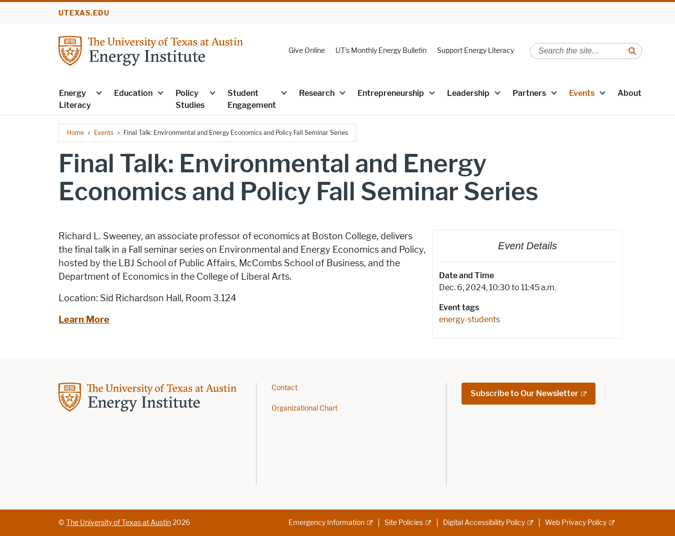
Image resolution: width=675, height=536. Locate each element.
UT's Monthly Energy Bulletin (381, 50)
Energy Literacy (75, 99)
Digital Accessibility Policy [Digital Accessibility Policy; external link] (484, 523)
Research (316, 93)
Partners (529, 93)
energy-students (469, 319)
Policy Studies (190, 99)
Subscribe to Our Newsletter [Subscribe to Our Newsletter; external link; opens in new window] (524, 393)
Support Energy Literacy (475, 50)
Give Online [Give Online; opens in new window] (306, 50)
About (630, 93)
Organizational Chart (305, 408)
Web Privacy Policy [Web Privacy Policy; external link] (575, 523)
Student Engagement (252, 99)
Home (75, 132)
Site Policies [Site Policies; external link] (403, 523)
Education (133, 93)
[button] (99, 92)
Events (581, 93)
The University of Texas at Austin (118, 523)
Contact (285, 388)
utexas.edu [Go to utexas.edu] (84, 13)
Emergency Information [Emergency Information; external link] (326, 523)
